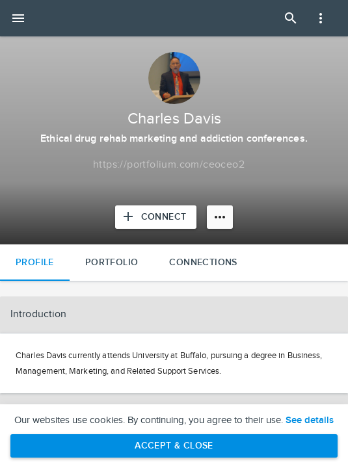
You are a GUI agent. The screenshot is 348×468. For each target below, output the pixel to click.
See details (310, 420)
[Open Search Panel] (291, 18)
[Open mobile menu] (18, 18)
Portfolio (112, 262)
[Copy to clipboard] (169, 165)
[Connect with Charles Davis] (156, 217)
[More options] (220, 217)
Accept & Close (174, 445)
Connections (203, 262)
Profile (35, 262)
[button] (174, 314)
